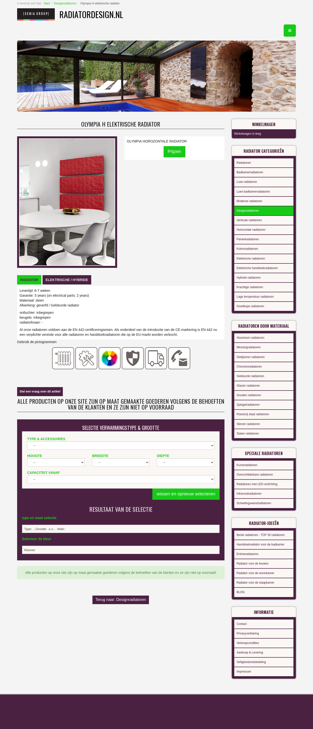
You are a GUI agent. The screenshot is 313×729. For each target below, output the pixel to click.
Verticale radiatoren (249, 220)
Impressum (244, 671)
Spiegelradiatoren (248, 404)
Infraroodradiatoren (249, 493)
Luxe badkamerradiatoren (253, 191)
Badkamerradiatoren (250, 172)
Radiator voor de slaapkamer (255, 582)
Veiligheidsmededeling (251, 662)
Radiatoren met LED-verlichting (257, 484)
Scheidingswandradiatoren (254, 503)
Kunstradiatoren (247, 465)
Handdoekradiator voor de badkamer (260, 544)
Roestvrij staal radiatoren (253, 414)
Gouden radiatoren (249, 395)
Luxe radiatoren (247, 182)
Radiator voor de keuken (253, 563)
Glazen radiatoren (248, 385)
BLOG (241, 592)
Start (47, 3)
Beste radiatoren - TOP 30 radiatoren (261, 535)
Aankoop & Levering (250, 652)
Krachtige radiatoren (250, 287)
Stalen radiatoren (248, 433)
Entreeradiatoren (247, 554)
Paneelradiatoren (248, 239)
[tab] (29, 279)
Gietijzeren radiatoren (251, 357)
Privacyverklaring (248, 633)
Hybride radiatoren (249, 277)
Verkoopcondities (248, 643)
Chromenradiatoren (249, 366)
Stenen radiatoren (248, 424)
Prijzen (174, 151)
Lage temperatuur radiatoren (255, 296)
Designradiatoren (65, 3)
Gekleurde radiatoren (250, 376)
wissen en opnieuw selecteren (185, 493)
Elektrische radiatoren (251, 258)
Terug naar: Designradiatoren (120, 600)
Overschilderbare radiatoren (255, 474)
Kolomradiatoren (247, 248)
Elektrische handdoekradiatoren (257, 268)
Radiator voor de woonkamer (255, 573)
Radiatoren (244, 162)
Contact (242, 624)
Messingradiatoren (249, 347)
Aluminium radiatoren (250, 337)
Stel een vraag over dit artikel (40, 391)
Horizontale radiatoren (251, 229)
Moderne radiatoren (249, 201)
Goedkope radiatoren (250, 306)
